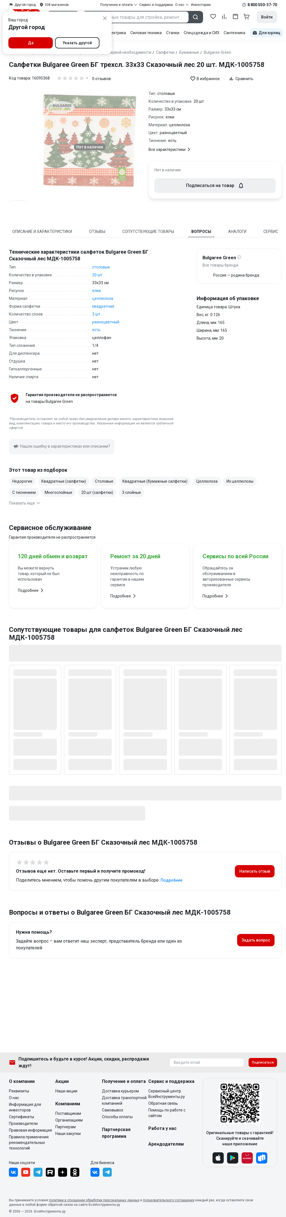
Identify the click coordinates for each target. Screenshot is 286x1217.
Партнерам (65, 1127)
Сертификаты (21, 1117)
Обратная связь (163, 1103)
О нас (14, 1097)
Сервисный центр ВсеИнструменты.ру (166, 1094)
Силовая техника (146, 33)
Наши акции (66, 1091)
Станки (172, 33)
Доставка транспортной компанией (124, 1100)
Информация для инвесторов (25, 1107)
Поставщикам (68, 1113)
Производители (23, 1123)
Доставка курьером (120, 1091)
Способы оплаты (117, 1117)
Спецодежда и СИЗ (201, 33)
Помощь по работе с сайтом (166, 1113)
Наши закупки (68, 1133)
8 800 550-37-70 (262, 5)
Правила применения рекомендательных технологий (29, 1142)
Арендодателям (166, 1144)
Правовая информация (30, 1130)
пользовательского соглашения (168, 1200)
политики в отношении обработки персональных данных (94, 1200)
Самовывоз (112, 1110)
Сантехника (234, 33)
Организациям (69, 1120)
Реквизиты (19, 1091)
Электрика (116, 33)
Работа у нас (162, 1128)
